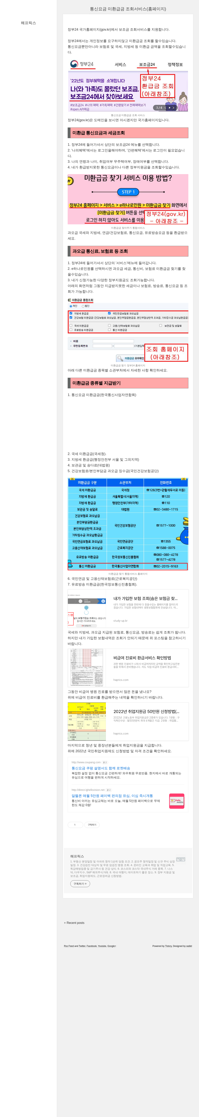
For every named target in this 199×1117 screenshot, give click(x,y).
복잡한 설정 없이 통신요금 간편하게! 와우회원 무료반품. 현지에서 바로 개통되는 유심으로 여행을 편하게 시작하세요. (126, 935)
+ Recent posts (74, 1082)
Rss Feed (69, 1106)
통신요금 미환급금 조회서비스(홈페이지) (128, 8)
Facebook (92, 1106)
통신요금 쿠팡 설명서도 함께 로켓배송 (101, 928)
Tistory (168, 1106)
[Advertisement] (128, 49)
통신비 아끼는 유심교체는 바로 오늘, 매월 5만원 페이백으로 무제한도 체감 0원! (116, 962)
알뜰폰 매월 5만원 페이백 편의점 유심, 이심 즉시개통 (112, 956)
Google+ (112, 1106)
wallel (189, 1106)
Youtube (102, 1106)
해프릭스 (28, 23)
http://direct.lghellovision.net (88, 949)
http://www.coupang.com (86, 922)
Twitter (82, 1106)
